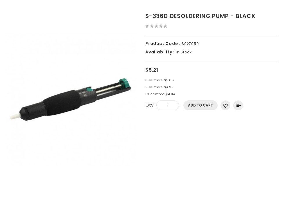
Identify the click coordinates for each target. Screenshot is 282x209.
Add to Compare (238, 105)
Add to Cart (200, 105)
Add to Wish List (225, 105)
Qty (149, 105)
